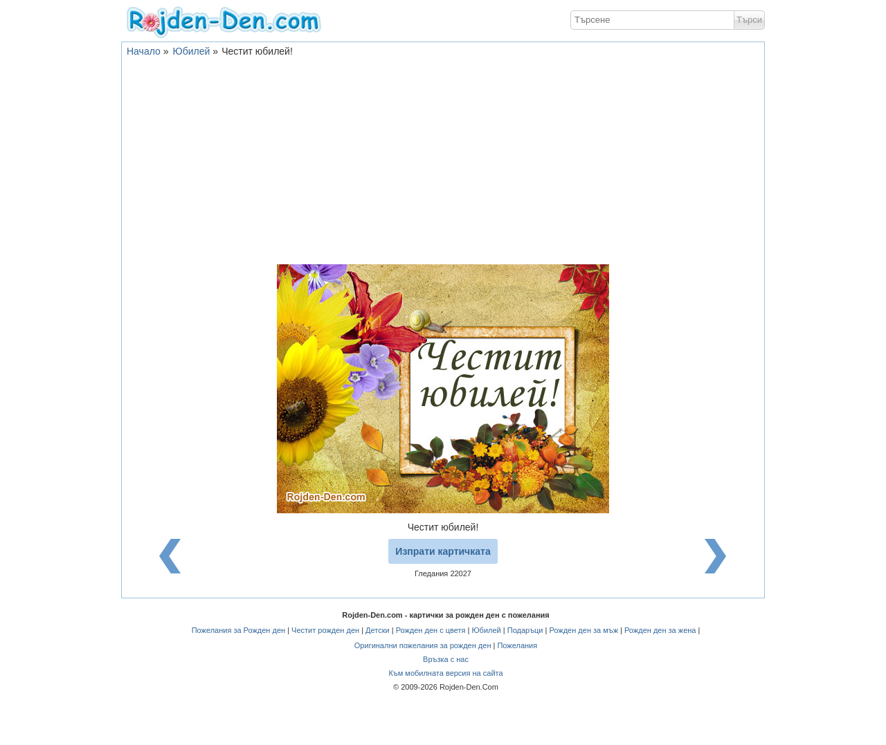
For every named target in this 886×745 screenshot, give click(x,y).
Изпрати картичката (442, 551)
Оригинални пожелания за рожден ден (422, 645)
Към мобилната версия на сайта (445, 673)
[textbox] (652, 20)
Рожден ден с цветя (431, 630)
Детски (377, 630)
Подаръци (525, 630)
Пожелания (517, 645)
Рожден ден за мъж (583, 630)
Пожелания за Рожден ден (238, 630)
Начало (144, 51)
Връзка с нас (446, 659)
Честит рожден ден (325, 630)
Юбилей (191, 51)
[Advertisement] (443, 160)
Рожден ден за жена (660, 630)
